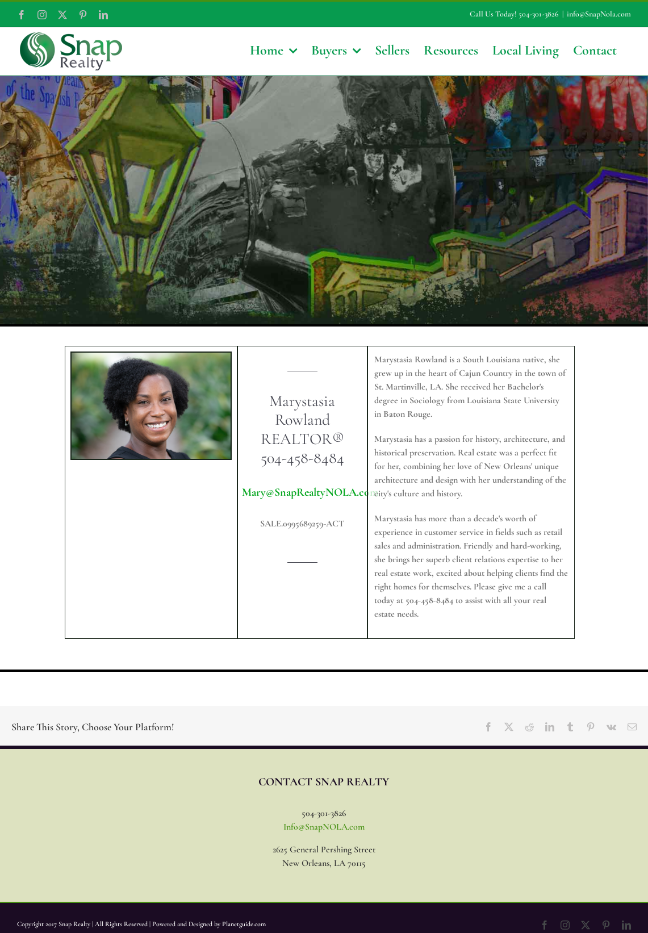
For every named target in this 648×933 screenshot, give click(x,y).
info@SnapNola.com (599, 14)
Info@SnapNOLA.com (324, 826)
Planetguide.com (244, 924)
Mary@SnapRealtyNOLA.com (310, 492)
